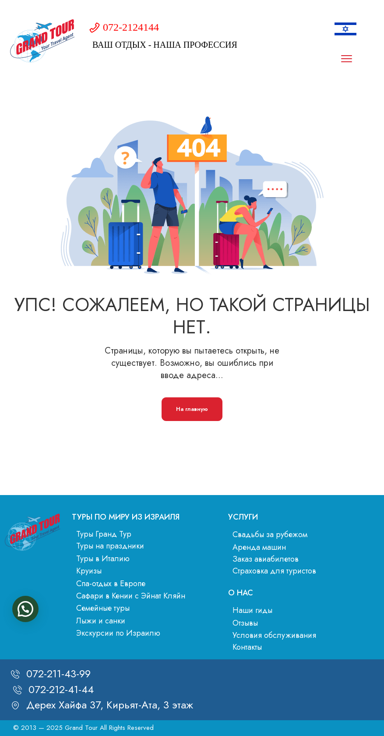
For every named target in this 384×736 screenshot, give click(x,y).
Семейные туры (103, 608)
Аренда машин (259, 547)
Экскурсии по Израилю (118, 633)
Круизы (89, 571)
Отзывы (245, 623)
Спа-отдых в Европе (110, 583)
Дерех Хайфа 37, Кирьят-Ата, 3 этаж (109, 704)
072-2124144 (131, 27)
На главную (192, 409)
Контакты (247, 647)
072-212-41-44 (61, 689)
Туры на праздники (110, 546)
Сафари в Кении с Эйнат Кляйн (130, 596)
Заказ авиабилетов (266, 559)
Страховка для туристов (274, 571)
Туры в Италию (103, 558)
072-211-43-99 (58, 673)
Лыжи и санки (100, 620)
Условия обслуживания (274, 635)
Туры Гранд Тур (103, 534)
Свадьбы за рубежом (270, 534)
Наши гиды (252, 610)
